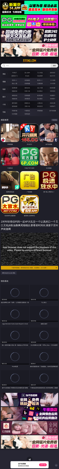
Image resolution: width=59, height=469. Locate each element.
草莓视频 (40, 111)
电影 (4, 89)
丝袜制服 (27, 83)
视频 (4, 82)
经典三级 (27, 91)
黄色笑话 (40, 106)
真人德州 (27, 72)
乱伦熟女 (40, 91)
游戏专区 (52, 72)
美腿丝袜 (14, 99)
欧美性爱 (52, 88)
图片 (4, 97)
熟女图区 (40, 99)
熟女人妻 (14, 83)
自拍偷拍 (27, 80)
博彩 (4, 74)
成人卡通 (40, 88)
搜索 (54, 65)
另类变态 (52, 91)
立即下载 (43, 465)
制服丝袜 (14, 91)
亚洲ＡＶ (14, 80)
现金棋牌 (40, 76)
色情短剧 (27, 114)
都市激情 (14, 103)
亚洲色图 (27, 95)
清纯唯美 (27, 99)
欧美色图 (40, 95)
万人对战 (40, 72)
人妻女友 (40, 103)
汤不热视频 (52, 111)
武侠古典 (52, 103)
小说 (4, 104)
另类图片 (52, 99)
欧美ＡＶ (40, 80)
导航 (4, 112)
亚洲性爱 (14, 88)
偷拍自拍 (27, 88)
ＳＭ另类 (52, 83)
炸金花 (27, 76)
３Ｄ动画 (52, 80)
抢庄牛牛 (52, 76)
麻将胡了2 (15, 76)
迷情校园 (14, 106)
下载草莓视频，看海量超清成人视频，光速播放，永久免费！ (34, 268)
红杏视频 (14, 114)
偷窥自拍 (14, 95)
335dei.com (29, 61)
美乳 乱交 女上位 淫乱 (8, 273)
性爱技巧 (52, 106)
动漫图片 (52, 95)
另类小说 (27, 106)
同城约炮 (14, 111)
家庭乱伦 (27, 103)
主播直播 (40, 83)
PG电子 (14, 72)
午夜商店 (27, 111)
